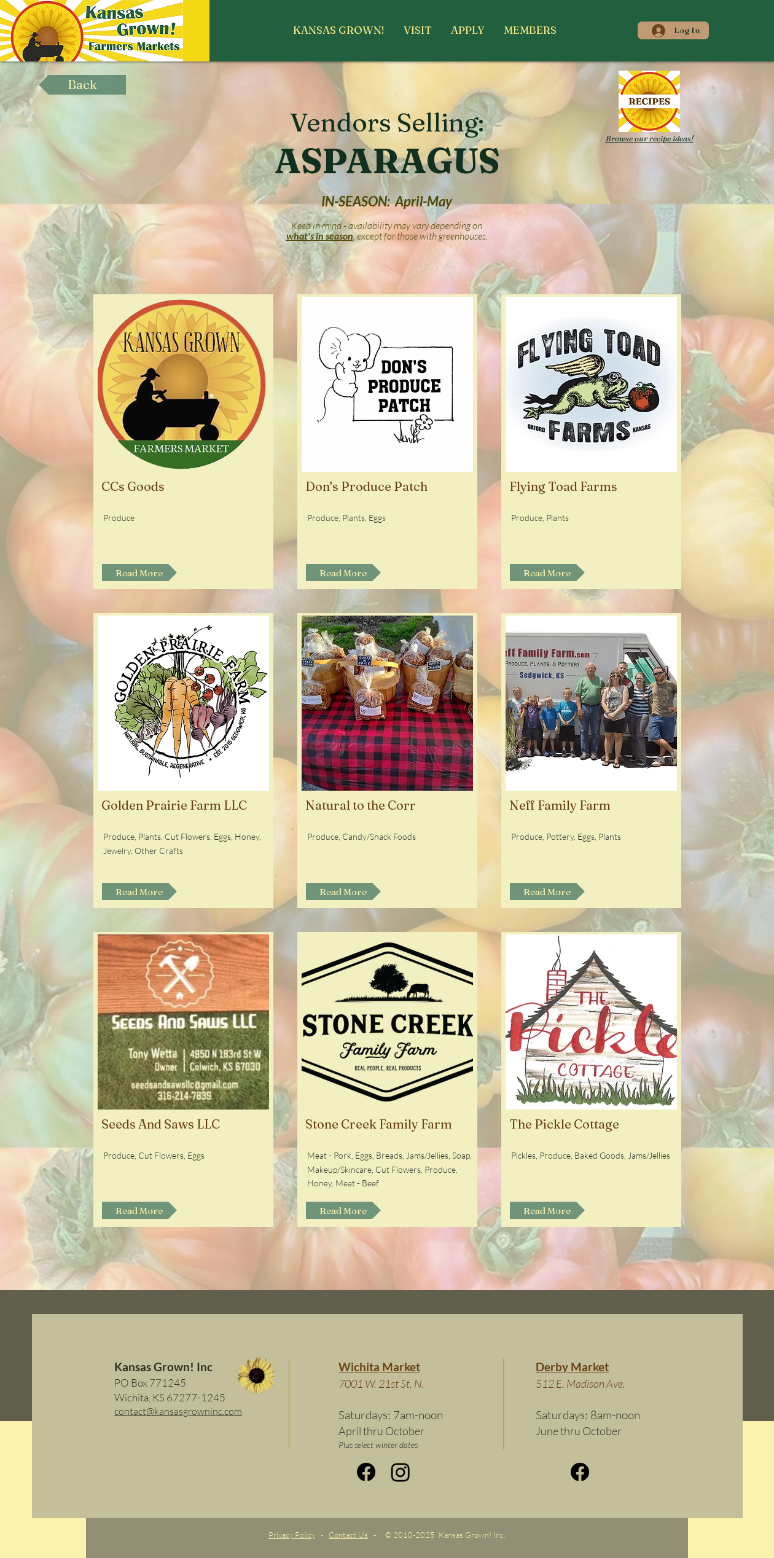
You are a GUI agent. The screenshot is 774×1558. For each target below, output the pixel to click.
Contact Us (348, 1535)
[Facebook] (366, 1472)
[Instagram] (400, 1472)
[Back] (82, 85)
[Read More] (139, 572)
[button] (417, 30)
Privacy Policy (291, 1535)
